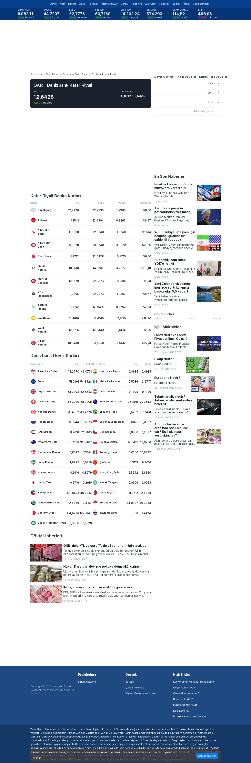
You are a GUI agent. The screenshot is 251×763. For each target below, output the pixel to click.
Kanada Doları (43, 411)
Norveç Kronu (43, 472)
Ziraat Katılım (39, 342)
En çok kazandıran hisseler (189, 716)
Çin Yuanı (102, 462)
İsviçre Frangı (43, 401)
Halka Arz (136, 3)
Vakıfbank (40, 318)
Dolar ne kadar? (183, 699)
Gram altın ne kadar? (186, 693)
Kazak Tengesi (106, 482)
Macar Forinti (104, 391)
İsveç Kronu (42, 462)
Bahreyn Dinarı (43, 512)
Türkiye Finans (39, 306)
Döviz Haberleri (46, 535)
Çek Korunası (104, 432)
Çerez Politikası (135, 687)
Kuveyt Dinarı (43, 492)
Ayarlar (37, 758)
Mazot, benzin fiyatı (185, 704)
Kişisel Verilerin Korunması (141, 693)
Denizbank (41, 256)
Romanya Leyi (105, 452)
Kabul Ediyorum (207, 755)
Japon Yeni (41, 482)
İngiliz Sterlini (43, 391)
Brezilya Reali (105, 411)
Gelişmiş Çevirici (204, 111)
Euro (37, 381)
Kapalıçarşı (41, 210)
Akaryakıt (150, 3)
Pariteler (93, 3)
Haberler (164, 3)
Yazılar (176, 3)
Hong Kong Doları (107, 472)
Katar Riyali (103, 492)
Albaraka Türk (40, 231)
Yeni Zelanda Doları (108, 401)
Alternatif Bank (40, 244)
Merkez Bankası (39, 280)
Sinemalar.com (87, 681)
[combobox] (212, 83)
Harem (72, 3)
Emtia (82, 3)
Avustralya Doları (45, 442)
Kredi (187, 3)
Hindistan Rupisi (107, 371)
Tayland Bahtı (105, 512)
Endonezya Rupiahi (108, 422)
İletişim (130, 681)
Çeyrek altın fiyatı (184, 687)
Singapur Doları (106, 502)
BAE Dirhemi (42, 432)
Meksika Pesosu (107, 381)
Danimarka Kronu (45, 452)
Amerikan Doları (44, 371)
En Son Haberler (169, 176)
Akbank (39, 220)
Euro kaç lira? (181, 710)
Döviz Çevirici (201, 3)
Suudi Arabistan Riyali (48, 523)
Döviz (53, 3)
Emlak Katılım (39, 267)
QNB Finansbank (42, 293)
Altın (62, 3)
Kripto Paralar (110, 3)
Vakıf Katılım (39, 329)
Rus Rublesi (42, 422)
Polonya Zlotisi (105, 442)
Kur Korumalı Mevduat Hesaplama (193, 681)
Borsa (124, 3)
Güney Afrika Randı (46, 502)
